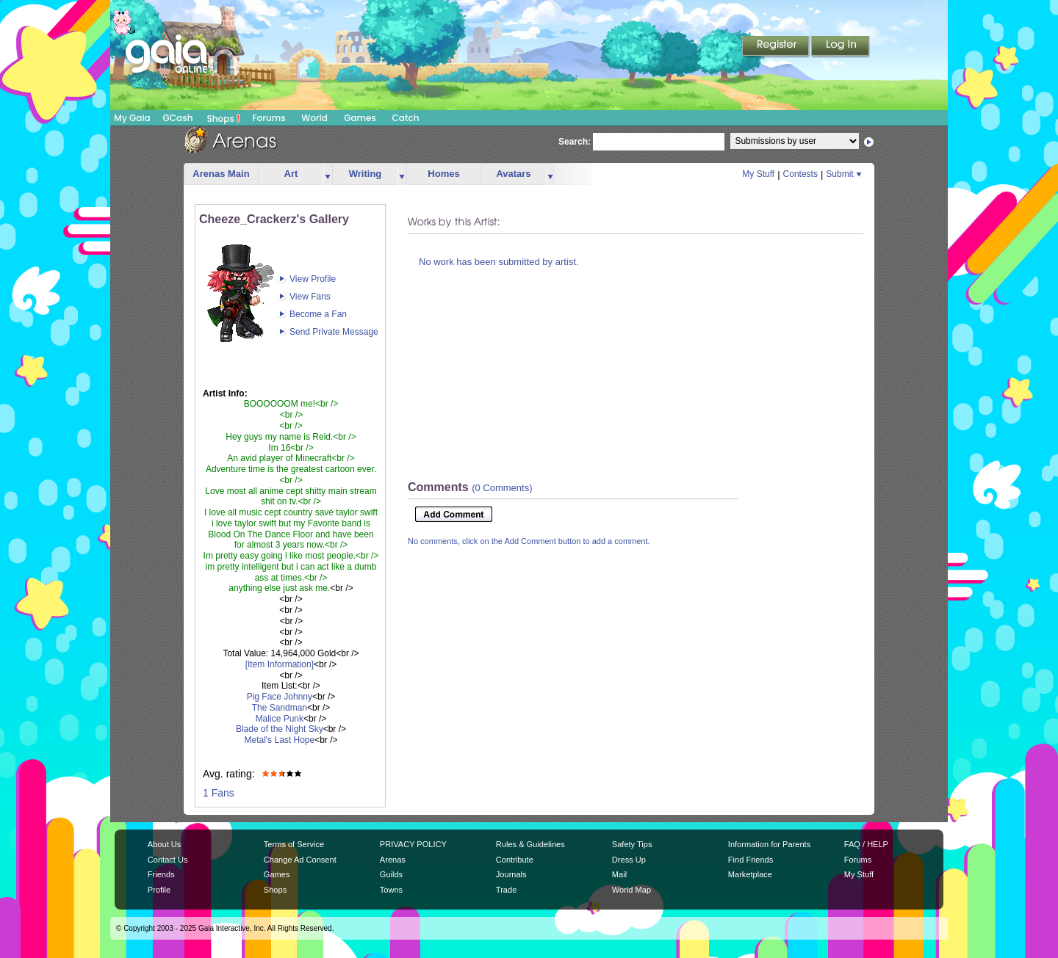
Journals (511, 874)
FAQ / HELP (866, 844)
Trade (506, 889)
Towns (391, 889)
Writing (365, 173)
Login (840, 47)
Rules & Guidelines (530, 844)
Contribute (514, 859)
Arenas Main (220, 173)
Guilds (391, 874)
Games (360, 118)
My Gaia (132, 118)
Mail (619, 874)
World (314, 118)
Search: (574, 142)
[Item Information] (279, 664)
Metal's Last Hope (279, 740)
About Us (164, 844)
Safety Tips (632, 844)
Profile (159, 889)
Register (776, 47)
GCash (178, 118)
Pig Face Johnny (279, 697)
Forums (268, 118)
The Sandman (279, 708)
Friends (161, 874)
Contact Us (168, 859)
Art (291, 173)
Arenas (393, 859)
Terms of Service (294, 844)
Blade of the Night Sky (279, 729)
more (327, 174)
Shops (223, 118)
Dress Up (629, 859)
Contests (800, 174)
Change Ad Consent (300, 859)
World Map (631, 889)
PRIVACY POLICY (413, 844)
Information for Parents (769, 844)
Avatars (513, 173)
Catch (406, 118)
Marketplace (750, 874)
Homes (443, 173)
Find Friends (750, 859)
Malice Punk (279, 719)
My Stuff (758, 174)
